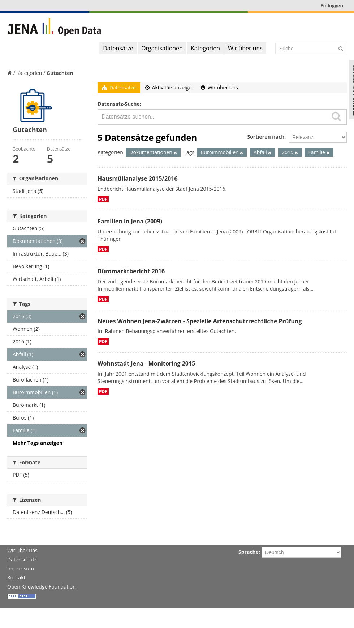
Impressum (20, 568)
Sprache (248, 551)
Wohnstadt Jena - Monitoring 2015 (146, 363)
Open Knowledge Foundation (41, 586)
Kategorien (205, 48)
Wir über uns (245, 48)
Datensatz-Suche (119, 103)
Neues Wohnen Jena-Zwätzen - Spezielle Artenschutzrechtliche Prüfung (200, 321)
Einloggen (331, 5)
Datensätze (118, 48)
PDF (103, 199)
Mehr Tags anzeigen (37, 442)
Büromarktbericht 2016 (131, 271)
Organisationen (162, 48)
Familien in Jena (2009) (130, 221)
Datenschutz (21, 559)
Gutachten (60, 72)
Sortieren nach (265, 136)
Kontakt (16, 577)
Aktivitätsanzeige (168, 87)
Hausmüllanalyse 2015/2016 (138, 178)
